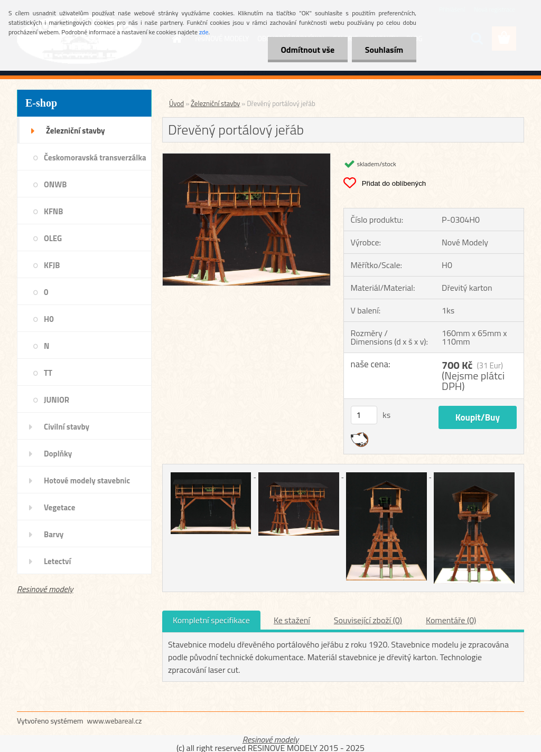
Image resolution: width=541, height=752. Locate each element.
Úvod (176, 103)
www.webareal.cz (114, 720)
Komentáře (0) (451, 620)
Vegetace (59, 507)
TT (48, 373)
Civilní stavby (66, 427)
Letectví (57, 561)
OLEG (53, 238)
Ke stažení (292, 620)
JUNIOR (56, 400)
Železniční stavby (75, 131)
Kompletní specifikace (211, 620)
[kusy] (364, 415)
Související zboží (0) (368, 620)
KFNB (53, 211)
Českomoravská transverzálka (95, 157)
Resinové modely (45, 589)
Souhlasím (384, 49)
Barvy (53, 534)
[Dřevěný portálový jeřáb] (246, 157)
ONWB (55, 184)
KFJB (52, 265)
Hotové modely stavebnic (87, 480)
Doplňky (58, 454)
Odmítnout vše (307, 49)
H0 (49, 319)
